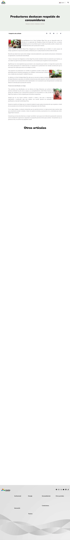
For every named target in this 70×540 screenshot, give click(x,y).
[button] (47, 33)
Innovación (17, 508)
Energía (30, 496)
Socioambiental (46, 496)
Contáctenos (45, 505)
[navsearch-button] (68, 2)
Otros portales (60, 496)
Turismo (30, 514)
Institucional (35, 13)
